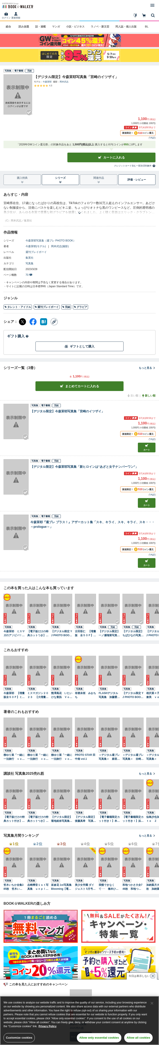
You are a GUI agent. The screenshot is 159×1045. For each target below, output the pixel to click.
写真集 (29, 263)
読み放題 (23, 26)
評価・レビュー (137, 179)
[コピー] (54, 322)
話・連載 (40, 26)
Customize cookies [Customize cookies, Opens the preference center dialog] (19, 1037)
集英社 (29, 257)
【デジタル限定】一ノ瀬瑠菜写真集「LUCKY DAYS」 (109, 633)
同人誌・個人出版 (126, 26)
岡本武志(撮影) (60, 246)
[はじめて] (135, 15)
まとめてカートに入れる (79, 386)
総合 (8, 26)
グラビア (80, 307)
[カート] (144, 15)
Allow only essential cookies (99, 1037)
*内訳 (152, 138)
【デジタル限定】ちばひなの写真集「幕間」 (133, 633)
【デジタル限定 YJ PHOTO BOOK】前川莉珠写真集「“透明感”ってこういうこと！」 (61, 633)
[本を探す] (152, 15)
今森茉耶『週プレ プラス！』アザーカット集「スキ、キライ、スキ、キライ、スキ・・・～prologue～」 (92, 524)
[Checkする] (29, 112)
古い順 (132, 395)
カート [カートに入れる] (146, 447)
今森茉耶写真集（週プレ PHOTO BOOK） (51, 240)
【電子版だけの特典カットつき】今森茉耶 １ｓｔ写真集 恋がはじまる (37, 633)
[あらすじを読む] (79, 208)
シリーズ (60, 179)
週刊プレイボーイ (36, 252)
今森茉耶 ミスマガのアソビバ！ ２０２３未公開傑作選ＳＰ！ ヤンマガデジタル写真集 (14, 633)
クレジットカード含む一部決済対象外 (134, 165)
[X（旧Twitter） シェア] (22, 322)
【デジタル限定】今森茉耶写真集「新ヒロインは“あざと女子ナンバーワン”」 (84, 466)
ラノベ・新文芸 (100, 26)
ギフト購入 (18, 336)
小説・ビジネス (75, 26)
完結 (66, 307)
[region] (79, 1020)
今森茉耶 (47, 81)
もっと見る (147, 367)
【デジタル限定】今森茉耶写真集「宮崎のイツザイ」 (67, 411)
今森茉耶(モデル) (36, 246)
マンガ (56, 26)
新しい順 (148, 395)
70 (29, 274)
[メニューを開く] (152, 5)
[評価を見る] (43, 85)
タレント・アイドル (17, 307)
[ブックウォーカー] (17, 5)
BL (146, 26)
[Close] (152, 1003)
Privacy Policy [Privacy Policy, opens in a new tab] (47, 1026)
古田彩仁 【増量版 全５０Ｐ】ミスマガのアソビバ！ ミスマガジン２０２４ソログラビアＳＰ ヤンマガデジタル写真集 (85, 633)
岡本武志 (64, 81)
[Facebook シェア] (33, 322)
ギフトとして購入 (79, 346)
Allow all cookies (138, 1037)
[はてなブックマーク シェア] (43, 322)
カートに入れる (111, 157)
